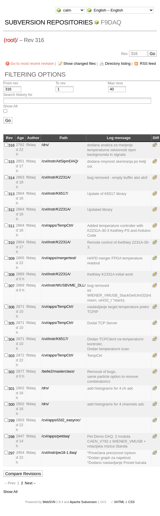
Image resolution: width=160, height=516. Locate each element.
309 (11, 258)
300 (11, 404)
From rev (10, 83)
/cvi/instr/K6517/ (55, 193)
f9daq (111, 22)
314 (11, 178)
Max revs (115, 83)
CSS (131, 502)
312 (11, 210)
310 (11, 242)
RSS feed (148, 63)
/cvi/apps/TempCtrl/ (57, 225)
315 (11, 162)
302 (11, 372)
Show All (10, 106)
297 (11, 453)
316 (11, 145)
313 (11, 194)
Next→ (30, 483)
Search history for (17, 94)
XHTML (119, 502)
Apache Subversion (83, 502)
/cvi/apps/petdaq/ (56, 436)
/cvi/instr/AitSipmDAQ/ (60, 161)
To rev (60, 83)
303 (11, 356)
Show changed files (79, 63)
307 (11, 286)
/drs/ (45, 145)
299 (11, 420)
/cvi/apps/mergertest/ (59, 258)
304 (11, 339)
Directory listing (117, 63)
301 (11, 388)
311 (11, 226)
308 (11, 274)
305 (11, 323)
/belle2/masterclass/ (58, 371)
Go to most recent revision (32, 63)
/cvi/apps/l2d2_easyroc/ (61, 420)
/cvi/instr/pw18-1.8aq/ (59, 452)
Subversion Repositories (49, 22)
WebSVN (49, 502)
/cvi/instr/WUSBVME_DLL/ (63, 285)
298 (11, 437)
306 (11, 307)
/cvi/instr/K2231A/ (56, 177)
